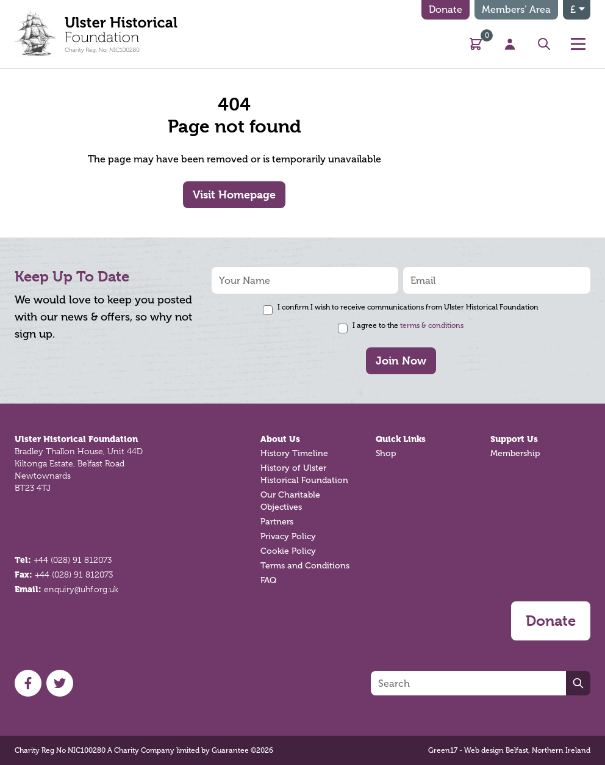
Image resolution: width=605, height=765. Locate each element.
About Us (280, 439)
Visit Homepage (234, 194)
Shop (386, 453)
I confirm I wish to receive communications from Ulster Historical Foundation (408, 307)
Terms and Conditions (304, 565)
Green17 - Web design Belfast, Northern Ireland (509, 750)
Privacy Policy (288, 536)
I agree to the (408, 325)
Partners (276, 522)
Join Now (401, 360)
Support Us (514, 439)
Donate (445, 9)
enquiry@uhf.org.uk (81, 589)
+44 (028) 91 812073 (73, 560)
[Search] (468, 683)
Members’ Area (516, 9)
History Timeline (294, 453)
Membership (515, 453)
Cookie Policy (288, 551)
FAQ (268, 580)
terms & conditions (432, 325)
